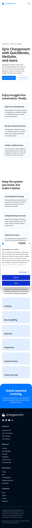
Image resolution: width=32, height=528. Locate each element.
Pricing (4, 472)
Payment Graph (6, 436)
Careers (4, 495)
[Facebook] (3, 420)
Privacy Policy (15, 522)
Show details (23, 272)
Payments (4, 454)
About (3, 492)
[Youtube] (9, 420)
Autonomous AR (6, 430)
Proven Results (6, 439)
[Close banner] (29, 243)
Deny (16, 283)
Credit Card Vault (6, 462)
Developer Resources (7, 480)
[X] (12, 420)
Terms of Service (6, 522)
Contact (4, 498)
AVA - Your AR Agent (7, 433)
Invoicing (4, 448)
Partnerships (5, 483)
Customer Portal (6, 459)
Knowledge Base (6, 477)
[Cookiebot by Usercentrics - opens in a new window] (19, 243)
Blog (3, 474)
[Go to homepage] (12, 415)
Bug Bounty (5, 501)
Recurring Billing (6, 451)
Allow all (16, 277)
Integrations (5, 457)
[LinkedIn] (6, 420)
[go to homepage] (9, 3)
